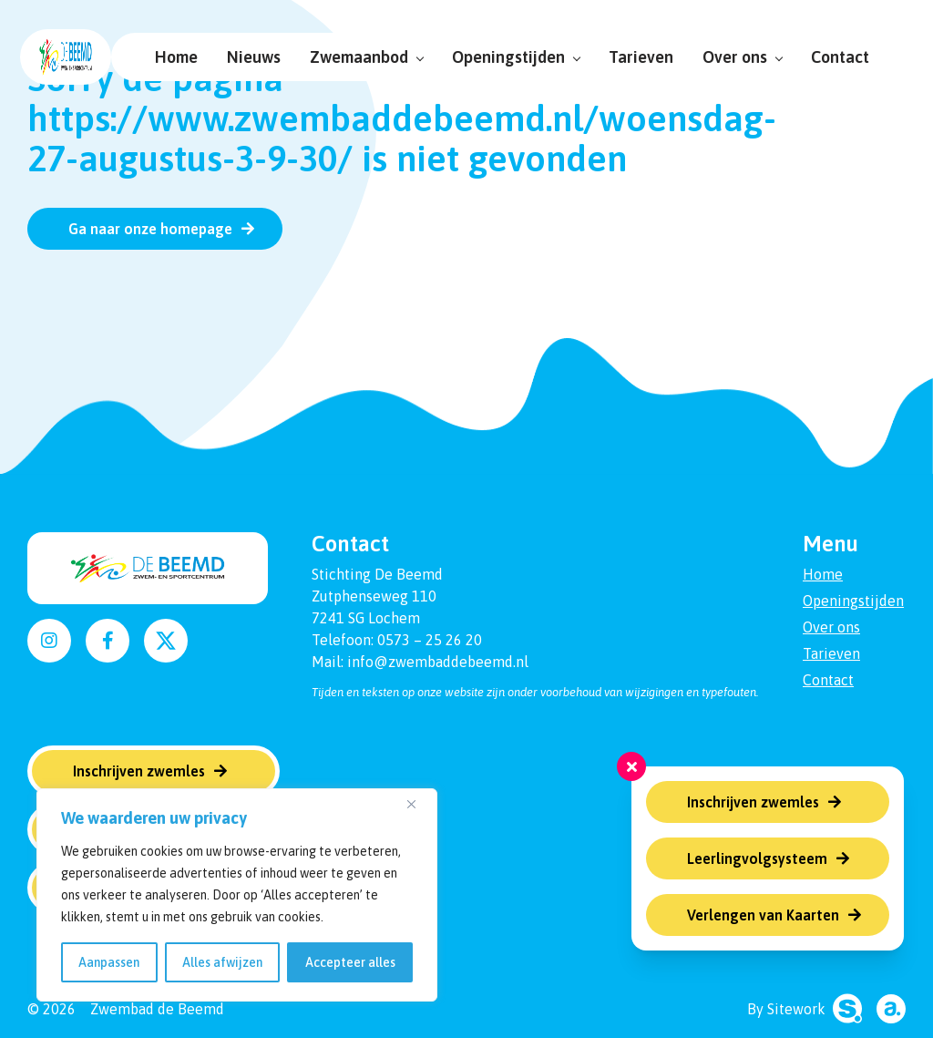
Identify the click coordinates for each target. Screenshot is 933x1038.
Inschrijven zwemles (753, 802)
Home (169, 57)
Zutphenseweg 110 (374, 596)
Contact (833, 57)
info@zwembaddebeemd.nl (437, 661)
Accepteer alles (350, 962)
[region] (236, 895)
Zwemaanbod (358, 57)
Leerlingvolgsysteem (757, 858)
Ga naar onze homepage (150, 229)
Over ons (734, 57)
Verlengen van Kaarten (763, 915)
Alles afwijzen (222, 962)
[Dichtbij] (418, 804)
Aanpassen (108, 962)
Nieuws (246, 57)
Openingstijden (508, 57)
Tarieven (633, 57)
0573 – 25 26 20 (429, 640)
